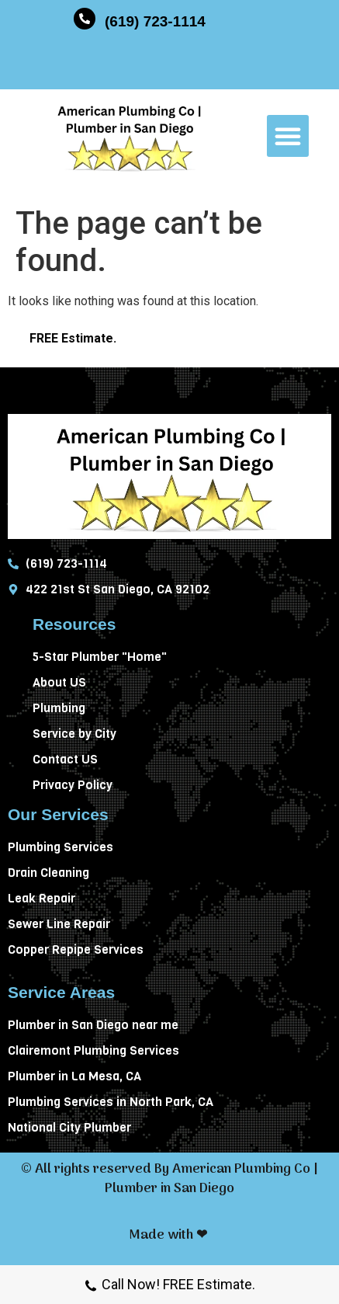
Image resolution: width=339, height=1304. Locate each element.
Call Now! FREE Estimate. (169, 1286)
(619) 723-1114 (155, 21)
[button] (288, 136)
